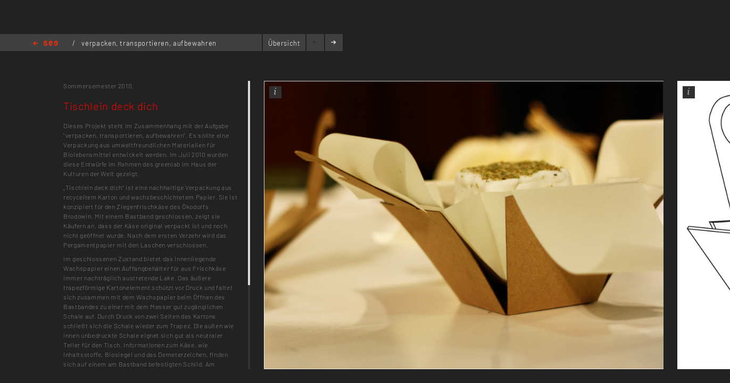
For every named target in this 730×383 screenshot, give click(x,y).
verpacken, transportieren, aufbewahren (149, 43)
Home (45, 44)
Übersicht (284, 43)
